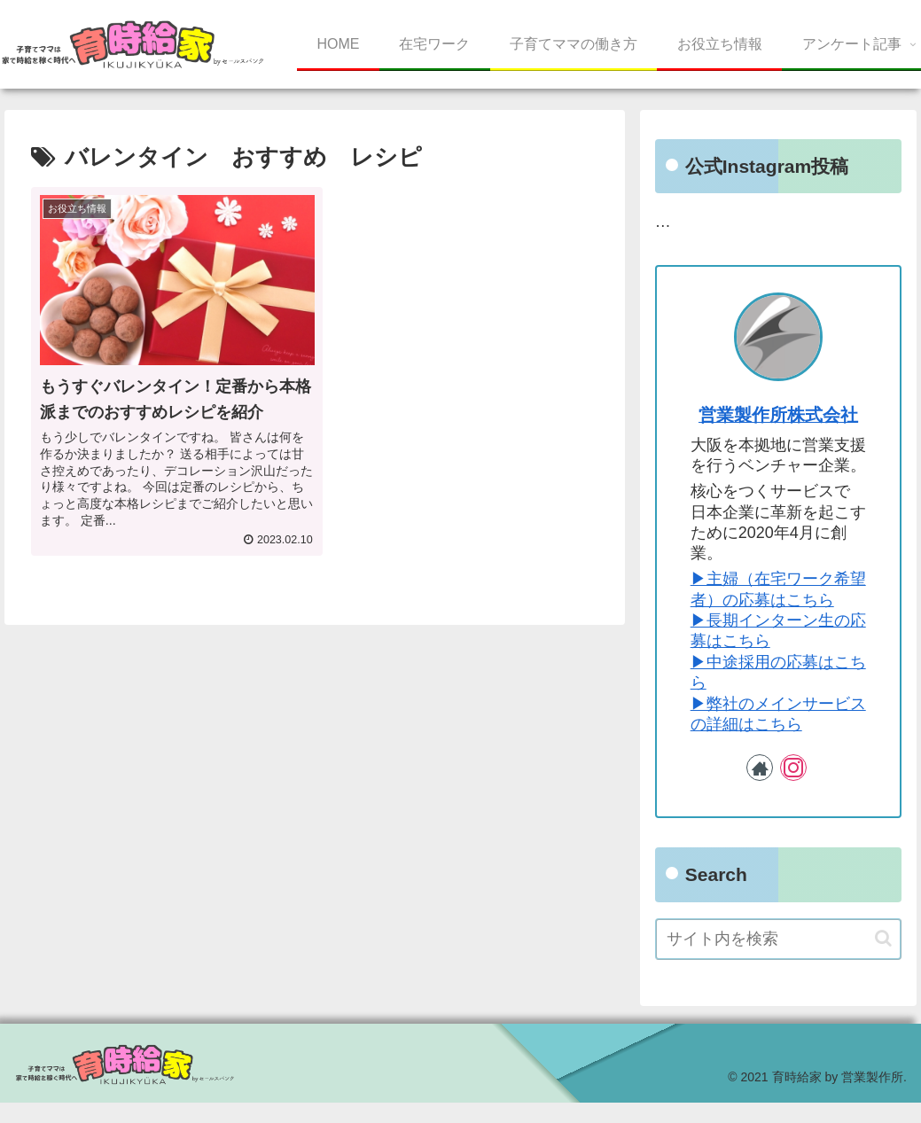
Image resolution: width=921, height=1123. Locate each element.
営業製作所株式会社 (778, 415)
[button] (883, 938)
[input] (778, 939)
